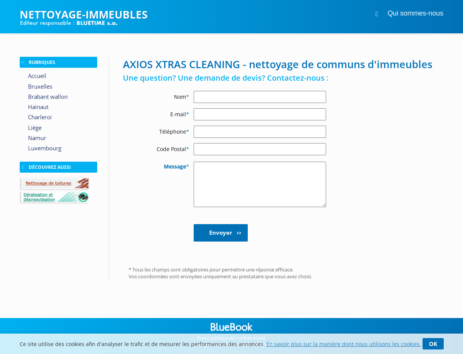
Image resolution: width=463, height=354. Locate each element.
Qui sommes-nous (415, 13)
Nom (181, 96)
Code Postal (173, 149)
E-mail (179, 114)
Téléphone (174, 131)
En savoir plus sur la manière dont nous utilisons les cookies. (343, 344)
